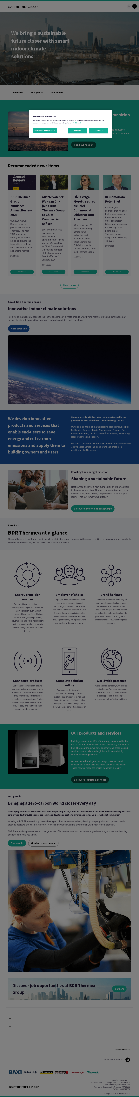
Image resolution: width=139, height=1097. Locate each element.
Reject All (77, 130)
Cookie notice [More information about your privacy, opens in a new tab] (77, 123)
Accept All (99, 130)
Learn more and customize (45, 130)
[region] (70, 124)
